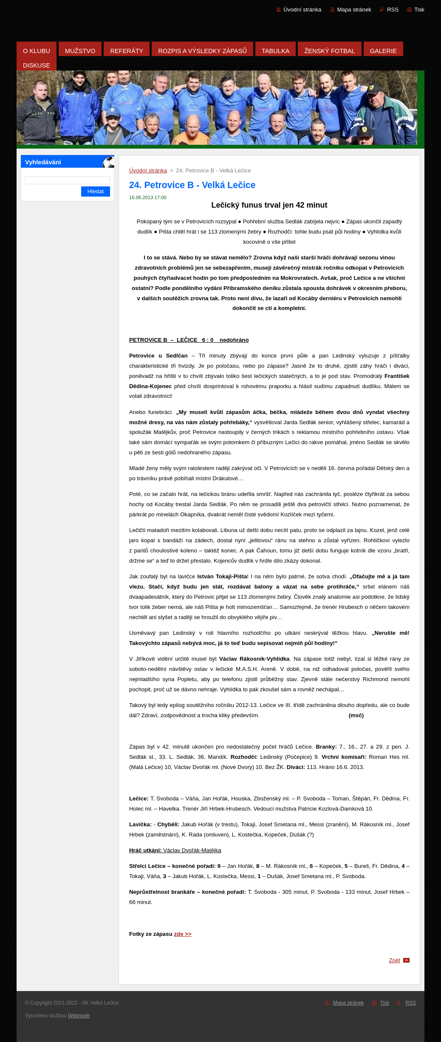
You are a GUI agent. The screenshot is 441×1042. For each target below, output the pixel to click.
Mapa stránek (354, 9)
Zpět (394, 960)
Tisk (419, 9)
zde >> (182, 934)
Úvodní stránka (302, 9)
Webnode (79, 1016)
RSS (393, 9)
